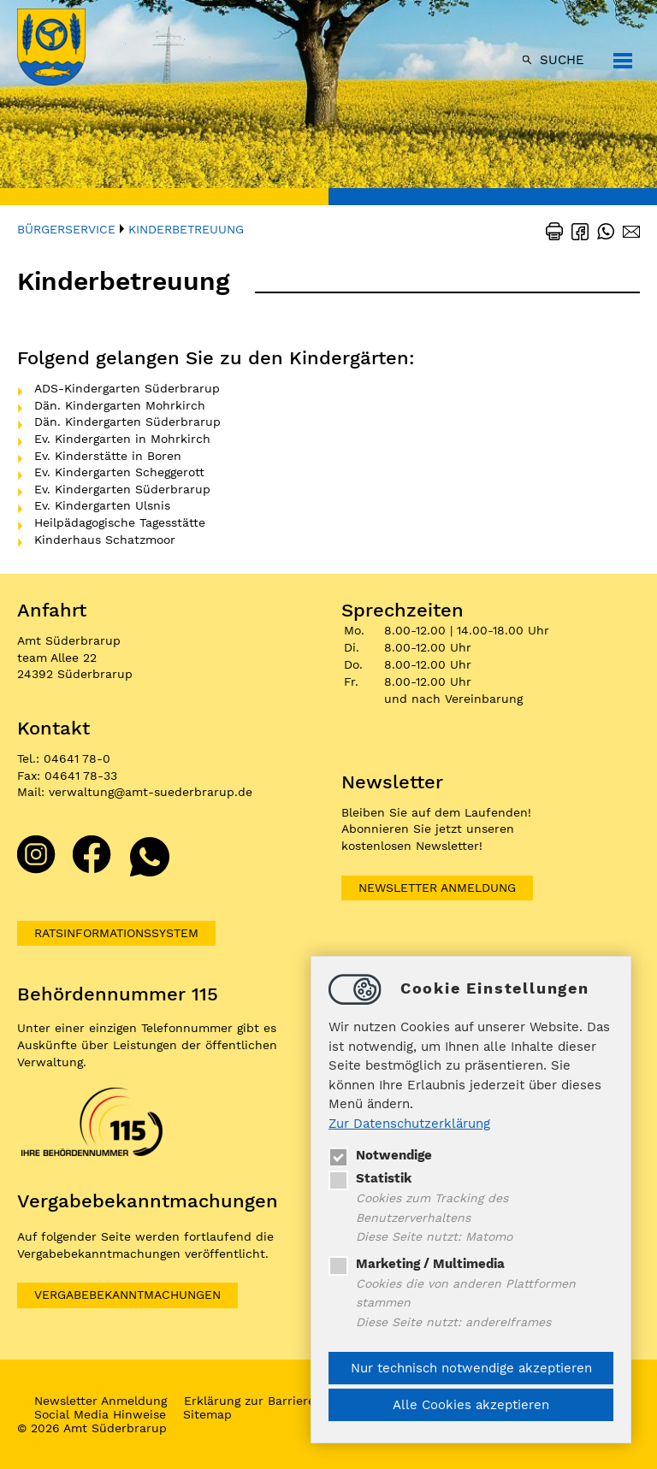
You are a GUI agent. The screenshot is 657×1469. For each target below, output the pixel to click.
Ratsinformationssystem (116, 933)
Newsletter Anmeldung (437, 887)
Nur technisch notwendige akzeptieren (471, 1368)
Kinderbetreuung (186, 229)
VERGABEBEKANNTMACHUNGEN (127, 1294)
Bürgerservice (66, 229)
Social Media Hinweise (100, 1414)
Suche (562, 60)
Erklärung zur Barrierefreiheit (271, 1400)
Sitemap (207, 1414)
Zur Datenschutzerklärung (409, 1123)
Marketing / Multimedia (416, 1263)
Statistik (369, 1178)
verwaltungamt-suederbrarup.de (150, 792)
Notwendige (380, 1155)
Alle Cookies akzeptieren (471, 1405)
